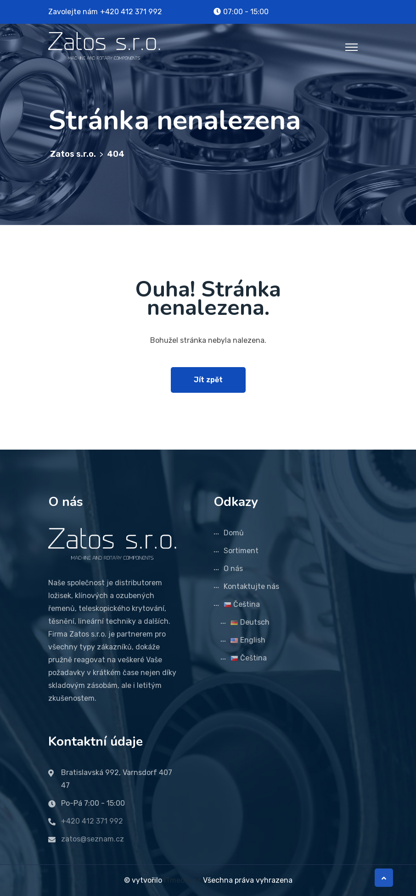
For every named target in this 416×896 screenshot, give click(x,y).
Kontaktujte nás (251, 586)
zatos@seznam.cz (92, 839)
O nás (233, 568)
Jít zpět (208, 379)
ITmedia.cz (182, 880)
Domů (234, 532)
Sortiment (241, 550)
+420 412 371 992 (131, 11)
